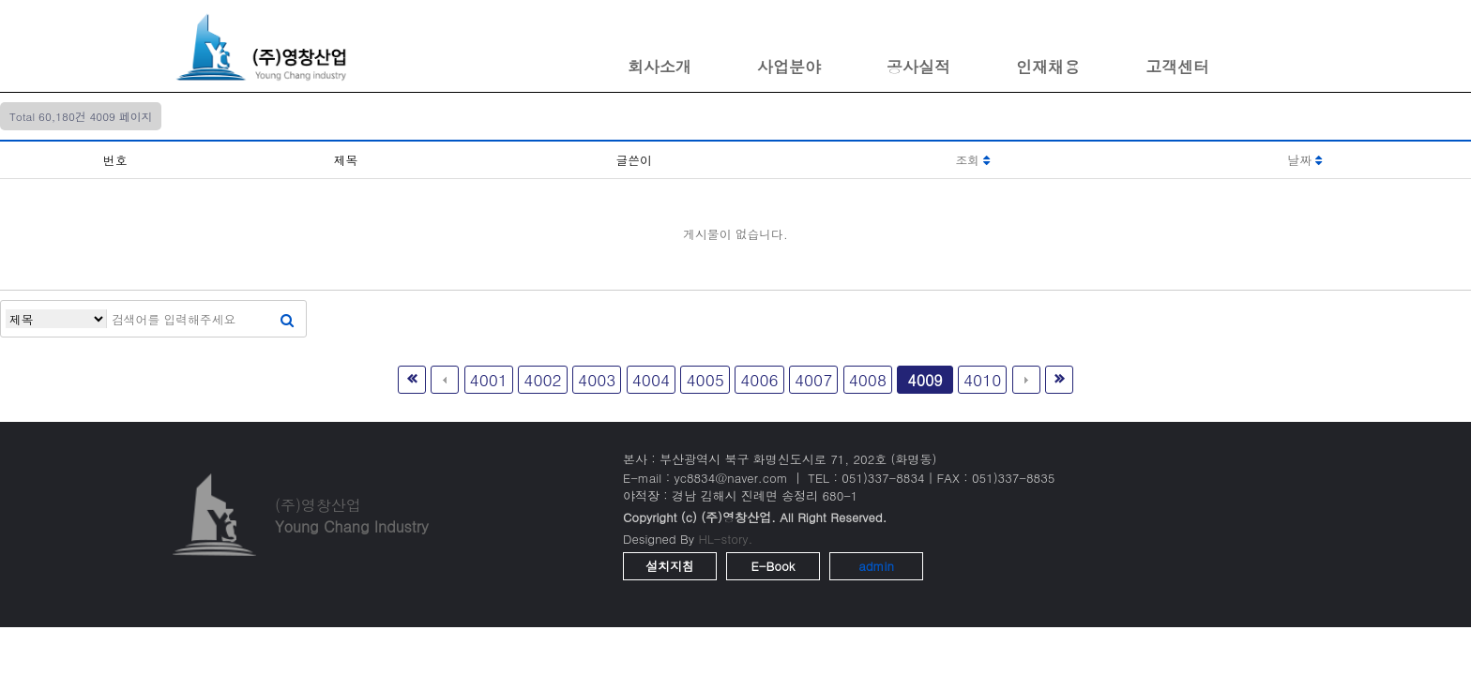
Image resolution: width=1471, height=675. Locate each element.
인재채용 (1048, 66)
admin (876, 566)
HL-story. (725, 539)
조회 (973, 160)
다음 (1026, 380)
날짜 (1305, 160)
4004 (651, 379)
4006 (759, 379)
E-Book (773, 566)
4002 (542, 379)
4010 (982, 379)
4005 (704, 379)
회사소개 (659, 66)
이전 (445, 380)
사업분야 (789, 66)
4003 (596, 379)
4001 (489, 379)
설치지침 (669, 566)
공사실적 (918, 66)
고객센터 (1177, 66)
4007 (813, 379)
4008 (868, 379)
